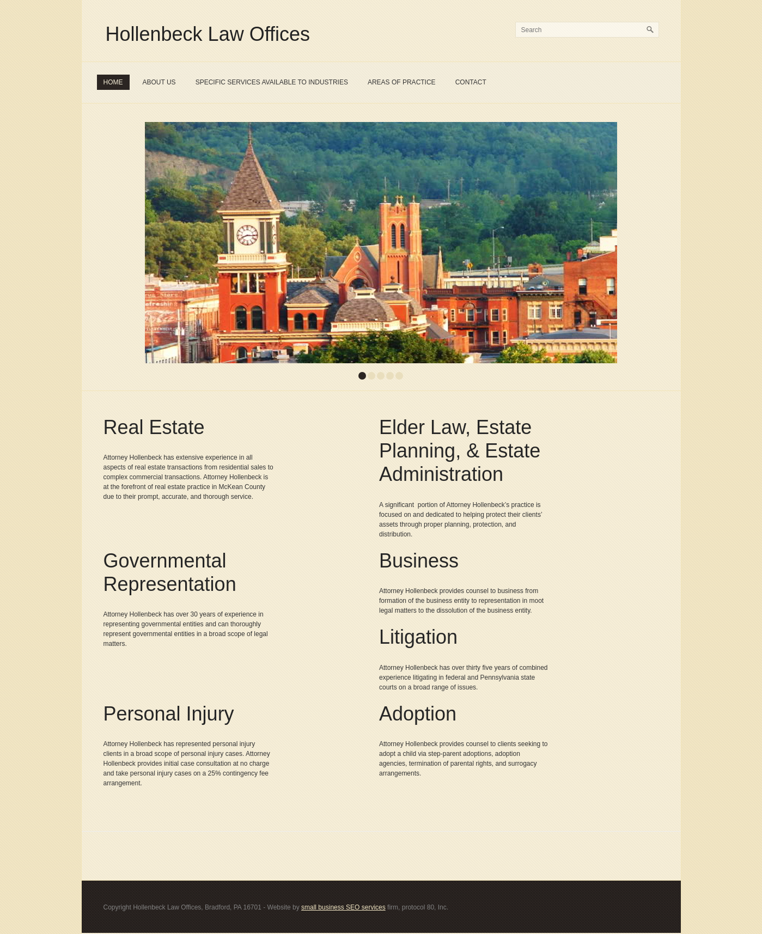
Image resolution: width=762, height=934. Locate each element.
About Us (159, 82)
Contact (470, 82)
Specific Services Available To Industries (272, 82)
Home (113, 82)
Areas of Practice (402, 82)
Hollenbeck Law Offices (208, 34)
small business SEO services (343, 907)
